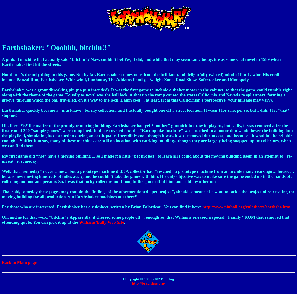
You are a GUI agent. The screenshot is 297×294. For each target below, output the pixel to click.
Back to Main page (19, 262)
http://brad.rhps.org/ (148, 283)
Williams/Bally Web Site (101, 222)
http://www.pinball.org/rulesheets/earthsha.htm (247, 206)
